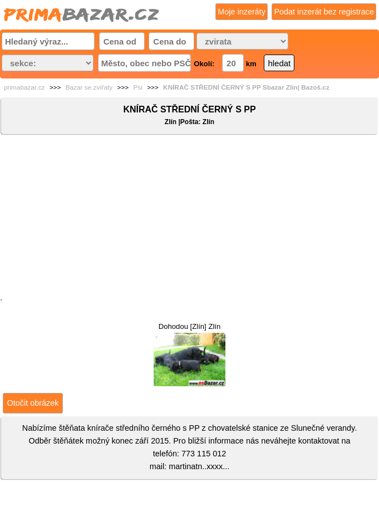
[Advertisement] (189, 219)
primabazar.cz (24, 87)
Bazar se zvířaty (89, 87)
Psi (137, 87)
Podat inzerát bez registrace (324, 11)
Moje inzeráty (241, 11)
